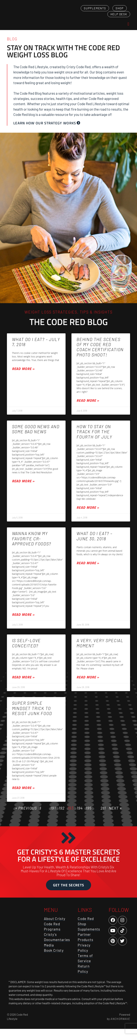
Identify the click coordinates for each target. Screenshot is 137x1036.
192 (62, 812)
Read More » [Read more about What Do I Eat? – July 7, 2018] (23, 373)
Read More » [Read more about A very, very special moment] (88, 682)
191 (53, 812)
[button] (128, 26)
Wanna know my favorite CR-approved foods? (31, 543)
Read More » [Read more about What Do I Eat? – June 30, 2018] (88, 567)
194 (80, 812)
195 (89, 812)
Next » (115, 812)
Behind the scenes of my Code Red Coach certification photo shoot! (100, 351)
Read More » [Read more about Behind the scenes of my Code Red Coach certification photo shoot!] (88, 405)
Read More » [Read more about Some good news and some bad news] (23, 485)
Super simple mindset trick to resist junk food (32, 713)
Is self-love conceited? (26, 648)
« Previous (26, 812)
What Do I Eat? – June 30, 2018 (95, 541)
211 (103, 812)
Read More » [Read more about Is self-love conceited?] (23, 682)
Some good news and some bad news (35, 434)
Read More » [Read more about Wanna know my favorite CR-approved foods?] (23, 619)
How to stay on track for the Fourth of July (94, 436)
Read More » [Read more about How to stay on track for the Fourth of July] (88, 512)
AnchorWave (120, 1026)
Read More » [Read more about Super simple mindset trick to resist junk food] (23, 792)
